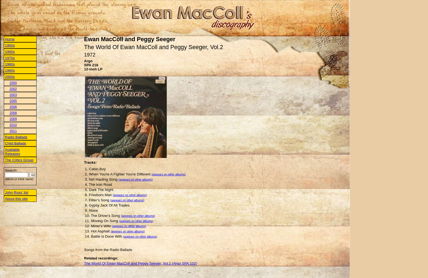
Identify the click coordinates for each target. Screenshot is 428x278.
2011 (13, 131)
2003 (13, 95)
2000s (10, 77)
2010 (13, 125)
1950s (10, 45)
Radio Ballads (16, 137)
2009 (13, 119)
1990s (10, 70)
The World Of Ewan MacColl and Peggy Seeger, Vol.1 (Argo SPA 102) (140, 263)
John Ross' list (16, 192)
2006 (13, 107)
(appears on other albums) (168, 174)
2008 (13, 113)
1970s (10, 58)
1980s (10, 64)
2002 (13, 89)
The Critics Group (19, 160)
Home (10, 39)
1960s (10, 52)
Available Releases (12, 152)
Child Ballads (15, 143)
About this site (16, 199)
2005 (13, 101)
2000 (13, 83)
